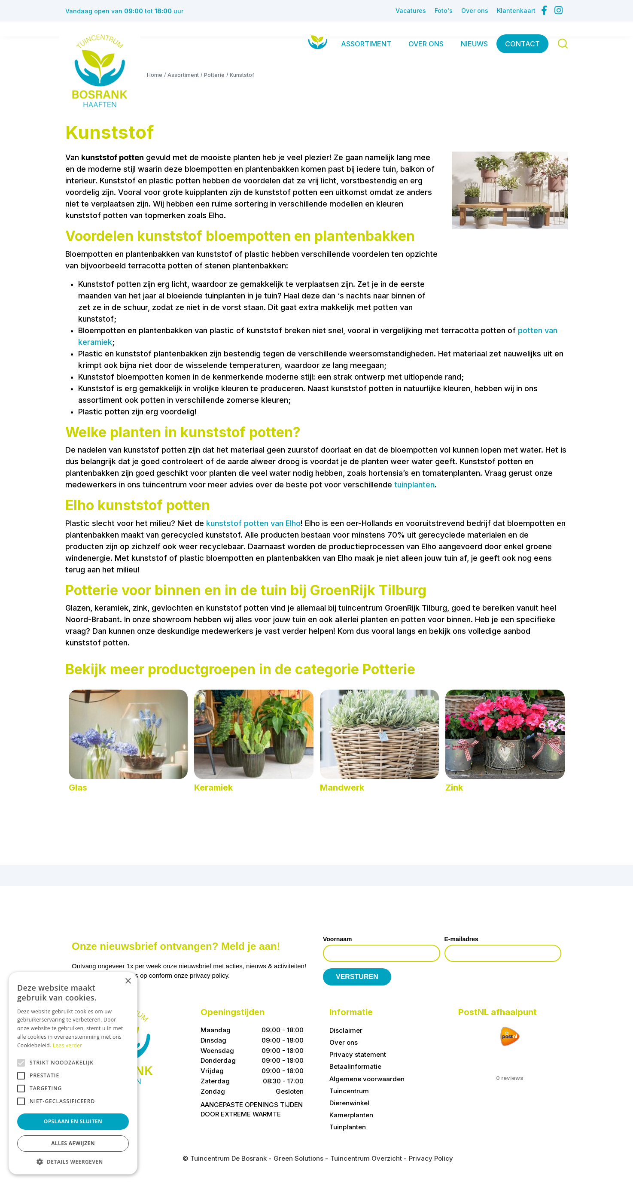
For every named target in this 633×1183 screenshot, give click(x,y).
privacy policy (209, 975)
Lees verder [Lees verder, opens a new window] (67, 1045)
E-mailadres (461, 939)
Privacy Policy (431, 1158)
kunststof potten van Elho (253, 523)
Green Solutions (298, 1158)
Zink (454, 787)
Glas (78, 787)
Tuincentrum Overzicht (366, 1158)
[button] (73, 1161)
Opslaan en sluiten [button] (73, 1121)
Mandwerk (342, 787)
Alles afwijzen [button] (73, 1143)
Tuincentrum (349, 1091)
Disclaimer (345, 1030)
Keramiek (213, 787)
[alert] (73, 1073)
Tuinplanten (347, 1127)
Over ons (343, 1042)
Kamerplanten (351, 1115)
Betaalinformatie (355, 1066)
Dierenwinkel (349, 1103)
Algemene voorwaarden (367, 1078)
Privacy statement (357, 1054)
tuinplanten (414, 484)
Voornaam (337, 939)
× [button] (128, 981)
